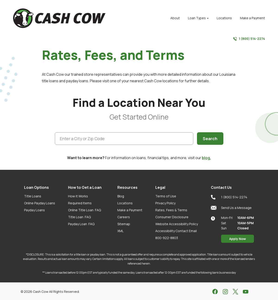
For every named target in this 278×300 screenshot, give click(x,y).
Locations (125, 203)
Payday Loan (81, 224)
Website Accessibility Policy (176, 224)
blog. (206, 157)
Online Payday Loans (39, 203)
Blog (120, 196)
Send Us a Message (231, 208)
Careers (123, 217)
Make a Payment (129, 210)
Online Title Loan (84, 210)
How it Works (78, 196)
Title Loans (32, 196)
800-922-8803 (166, 238)
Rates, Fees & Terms (171, 210)
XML (120, 231)
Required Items (80, 203)
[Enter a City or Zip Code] (124, 138)
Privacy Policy (165, 203)
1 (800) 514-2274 (249, 38)
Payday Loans (34, 210)
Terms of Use (165, 196)
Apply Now (237, 239)
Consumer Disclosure (171, 217)
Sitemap (123, 224)
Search (210, 138)
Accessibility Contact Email (176, 231)
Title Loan (79, 217)
